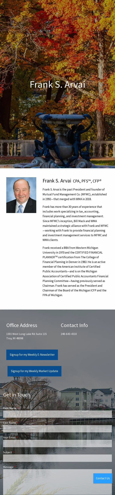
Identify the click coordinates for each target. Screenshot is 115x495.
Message (20, 467)
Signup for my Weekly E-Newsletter (32, 355)
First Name (22, 408)
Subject (20, 452)
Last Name (22, 422)
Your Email (22, 437)
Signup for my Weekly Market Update (34, 371)
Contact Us (103, 478)
